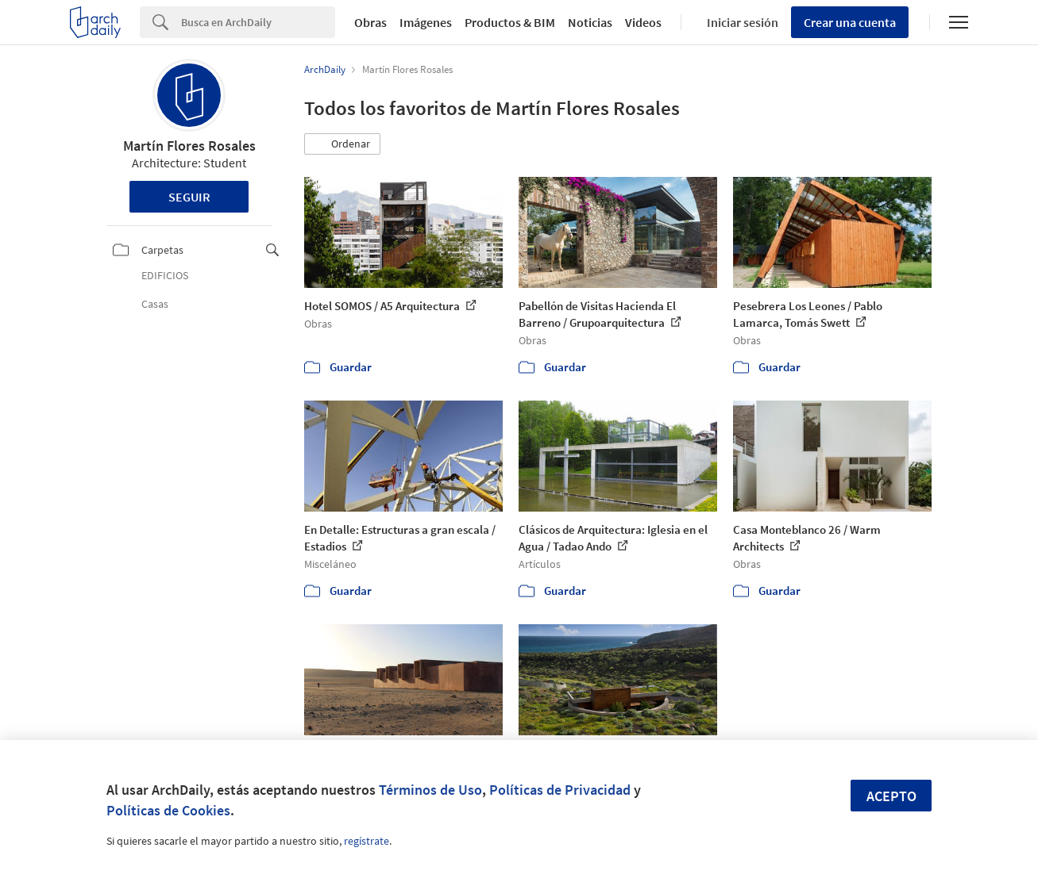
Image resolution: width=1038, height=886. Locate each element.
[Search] (258, 22)
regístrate (366, 841)
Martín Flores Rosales (189, 145)
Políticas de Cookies (168, 810)
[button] (342, 144)
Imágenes (425, 22)
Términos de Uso (430, 790)
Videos (643, 22)
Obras (370, 22)
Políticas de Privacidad (560, 790)
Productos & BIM (510, 22)
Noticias (590, 22)
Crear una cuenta (850, 22)
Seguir (189, 197)
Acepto (891, 796)
